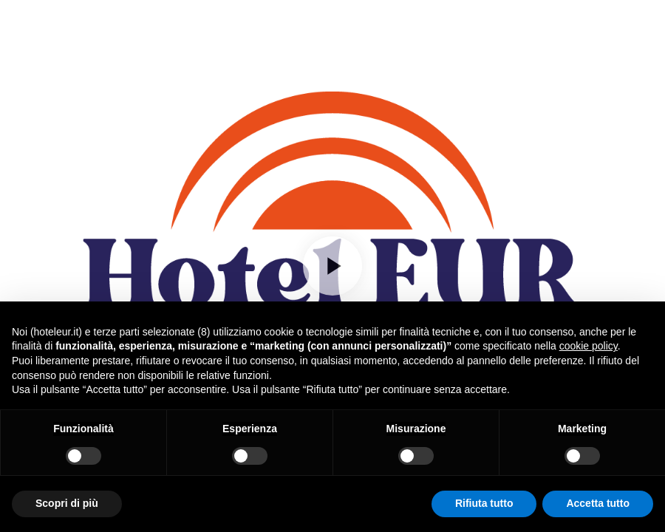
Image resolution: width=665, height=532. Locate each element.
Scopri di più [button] (66, 503)
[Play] (332, 266)
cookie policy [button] (588, 346)
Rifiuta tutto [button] (484, 503)
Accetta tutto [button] (598, 503)
